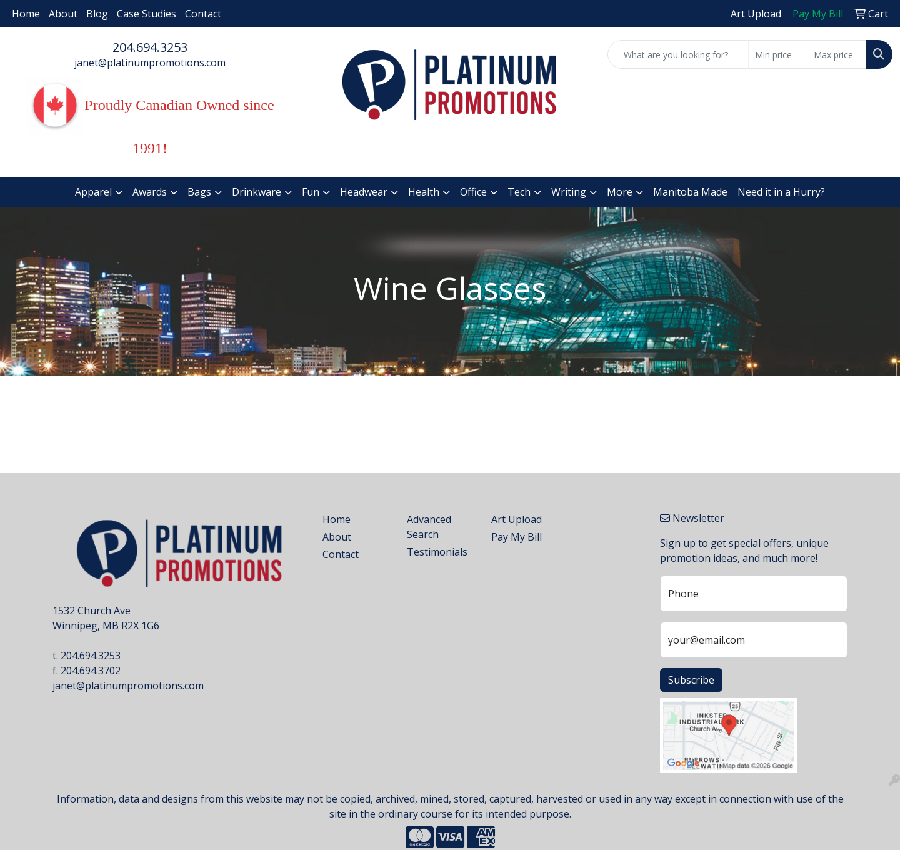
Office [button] (473, 192)
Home (26, 14)
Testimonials (437, 552)
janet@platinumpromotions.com (150, 62)
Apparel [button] (93, 192)
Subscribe (691, 680)
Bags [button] (199, 192)
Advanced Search (429, 526)
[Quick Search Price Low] (778, 54)
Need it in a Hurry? (781, 192)
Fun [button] (310, 192)
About (63, 14)
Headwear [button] (364, 192)
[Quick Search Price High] (836, 54)
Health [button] (423, 192)
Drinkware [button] (256, 192)
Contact (203, 14)
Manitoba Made (690, 192)
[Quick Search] (678, 54)
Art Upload (516, 519)
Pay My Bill (516, 537)
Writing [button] (568, 192)
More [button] (619, 192)
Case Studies (146, 14)
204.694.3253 (150, 47)
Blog (97, 14)
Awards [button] (149, 192)
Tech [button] (519, 192)
